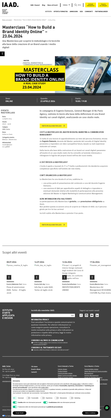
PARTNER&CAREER (101, 11)
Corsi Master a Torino (91, 368)
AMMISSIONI (74, 11)
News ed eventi (7, 20)
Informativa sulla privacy (41, 337)
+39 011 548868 (10, 373)
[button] (65, 5)
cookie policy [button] (44, 387)
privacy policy (43, 344)
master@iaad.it (7, 146)
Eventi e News (35, 371)
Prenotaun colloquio (103, 5)
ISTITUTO (48, 11)
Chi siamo (34, 368)
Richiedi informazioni (90, 5)
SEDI (81, 11)
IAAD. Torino (6, 130)
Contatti (34, 373)
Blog (43, 5)
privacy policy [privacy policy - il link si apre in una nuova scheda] (77, 384)
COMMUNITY (89, 11)
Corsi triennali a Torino (65, 368)
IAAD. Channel (35, 5)
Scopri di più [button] (20, 413)
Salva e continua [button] (90, 413)
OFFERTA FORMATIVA (61, 11)
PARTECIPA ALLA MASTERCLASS (52, 127)
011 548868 (6, 148)
